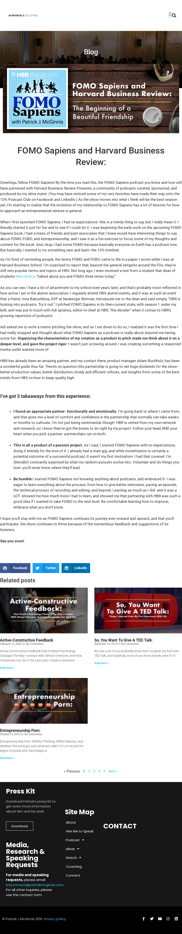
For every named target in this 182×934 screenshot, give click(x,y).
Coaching (74, 866)
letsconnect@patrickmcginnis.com (34, 885)
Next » (113, 771)
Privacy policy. (55, 919)
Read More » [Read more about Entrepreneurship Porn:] (7, 758)
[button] (174, 15)
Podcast (75, 840)
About (71, 822)
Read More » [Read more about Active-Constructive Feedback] (7, 667)
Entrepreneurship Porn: (20, 730)
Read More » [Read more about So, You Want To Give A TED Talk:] (101, 663)
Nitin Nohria (26, 276)
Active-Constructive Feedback (26, 640)
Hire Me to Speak (79, 831)
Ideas (72, 849)
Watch (73, 858)
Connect (73, 875)
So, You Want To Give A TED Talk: (123, 640)
